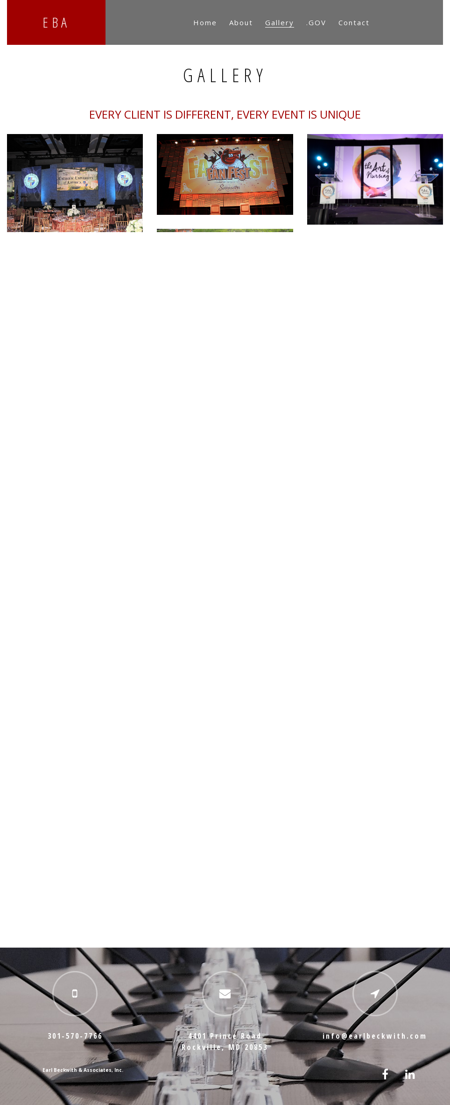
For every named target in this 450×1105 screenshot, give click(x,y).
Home (205, 22)
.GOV (316, 22)
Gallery (279, 22)
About (241, 22)
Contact (354, 22)
